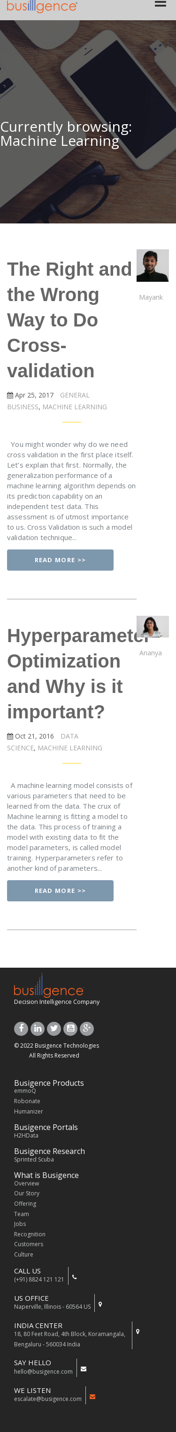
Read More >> (60, 560)
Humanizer (28, 1111)
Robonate (27, 1101)
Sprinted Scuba (34, 1159)
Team (21, 1214)
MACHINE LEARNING (73, 406)
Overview (26, 1183)
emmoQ (25, 1091)
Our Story (26, 1193)
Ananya (150, 652)
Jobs (20, 1224)
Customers (28, 1244)
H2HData (26, 1135)
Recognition (30, 1234)
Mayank (151, 297)
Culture (23, 1254)
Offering (25, 1204)
